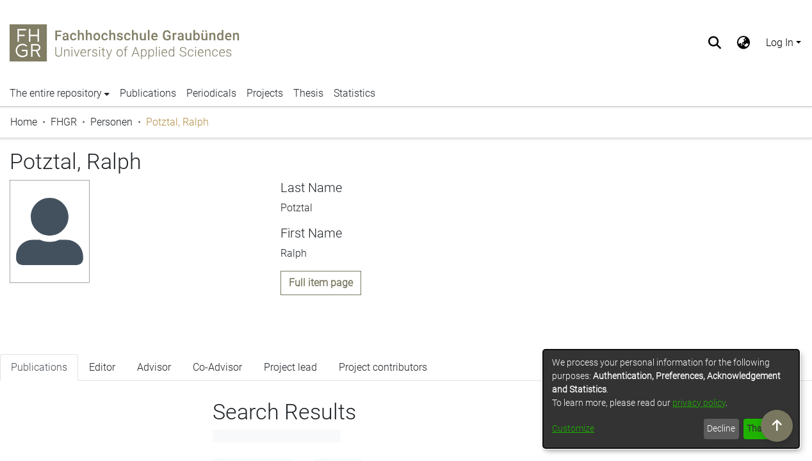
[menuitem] (744, 43)
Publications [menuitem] (148, 93)
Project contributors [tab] (383, 377)
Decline (721, 428)
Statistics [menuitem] (354, 93)
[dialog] (671, 399)
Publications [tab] (39, 377)
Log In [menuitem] (779, 42)
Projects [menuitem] (265, 93)
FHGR (64, 122)
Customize (573, 428)
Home (23, 122)
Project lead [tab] (290, 377)
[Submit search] (715, 43)
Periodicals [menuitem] (211, 93)
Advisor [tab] (154, 377)
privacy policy (699, 403)
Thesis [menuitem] (308, 93)
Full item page (321, 283)
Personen (111, 122)
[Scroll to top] (777, 426)
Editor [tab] (102, 377)
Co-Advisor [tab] (217, 377)
